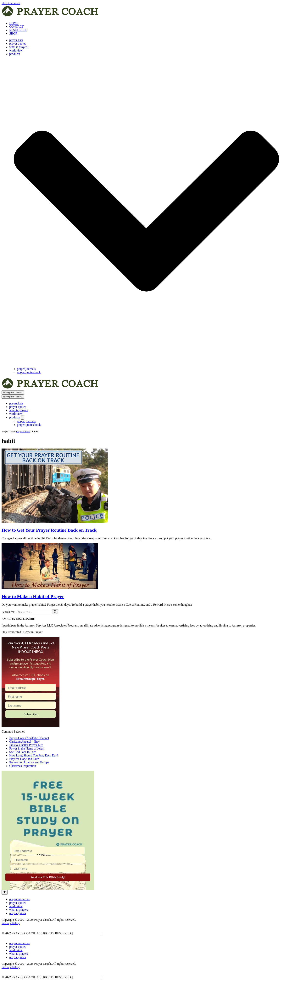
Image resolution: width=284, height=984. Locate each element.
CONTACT (16, 26)
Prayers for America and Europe (29, 762)
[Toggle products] (22, 418)
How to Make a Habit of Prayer (33, 596)
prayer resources (19, 899)
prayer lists (16, 40)
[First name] (30, 696)
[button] (146, 211)
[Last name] (30, 705)
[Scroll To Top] (5, 892)
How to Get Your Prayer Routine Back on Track (49, 530)
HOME (13, 23)
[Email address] (30, 687)
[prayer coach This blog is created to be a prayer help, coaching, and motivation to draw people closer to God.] (50, 16)
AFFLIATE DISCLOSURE (121, 933)
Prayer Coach (23, 431)
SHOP (13, 33)
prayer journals (26, 368)
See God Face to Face (22, 752)
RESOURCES (18, 30)
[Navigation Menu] (13, 392)
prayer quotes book (29, 372)
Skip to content (11, 3)
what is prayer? (18, 47)
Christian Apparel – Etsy (24, 741)
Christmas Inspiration (22, 765)
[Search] (34, 612)
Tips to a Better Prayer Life (26, 745)
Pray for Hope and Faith (24, 759)
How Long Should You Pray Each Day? (33, 755)
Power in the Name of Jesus (26, 748)
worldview (15, 50)
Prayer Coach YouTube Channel (29, 738)
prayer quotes (17, 43)
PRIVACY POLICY (87, 933)
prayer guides (17, 913)
